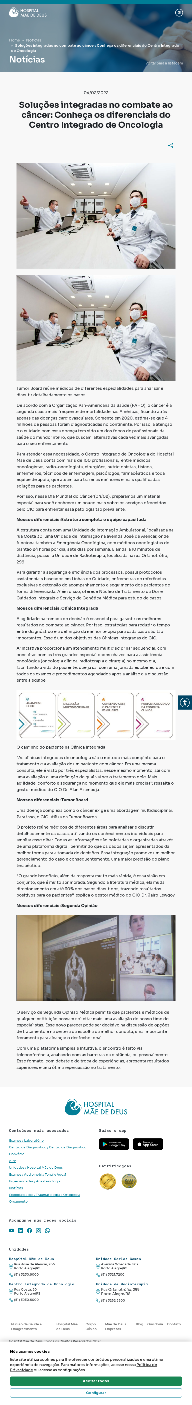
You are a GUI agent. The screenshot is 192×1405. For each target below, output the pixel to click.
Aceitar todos (96, 1381)
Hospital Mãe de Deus (67, 1326)
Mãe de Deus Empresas (115, 1326)
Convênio (16, 1154)
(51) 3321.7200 (110, 1275)
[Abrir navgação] (179, 12)
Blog (139, 1324)
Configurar (96, 1393)
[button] (185, 702)
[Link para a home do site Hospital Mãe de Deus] (96, 1107)
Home (14, 40)
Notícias (33, 40)
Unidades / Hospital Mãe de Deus (36, 1168)
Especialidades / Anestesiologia (34, 1181)
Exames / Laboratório (26, 1141)
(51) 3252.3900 (110, 1301)
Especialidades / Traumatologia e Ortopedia (44, 1195)
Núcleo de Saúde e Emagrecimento (26, 1326)
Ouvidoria (155, 1324)
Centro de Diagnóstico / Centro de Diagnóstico (47, 1147)
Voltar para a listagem (164, 63)
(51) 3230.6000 (24, 1275)
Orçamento (18, 1202)
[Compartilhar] (171, 145)
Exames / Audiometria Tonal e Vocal (37, 1175)
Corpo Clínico (91, 1326)
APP (12, 1161)
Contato (174, 1324)
